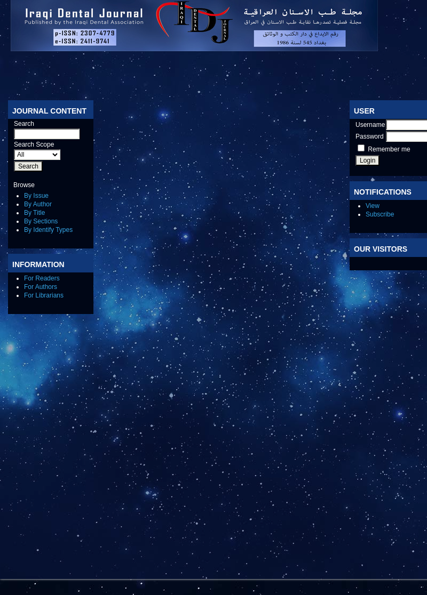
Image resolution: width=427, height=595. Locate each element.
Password (369, 136)
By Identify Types (48, 230)
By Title (34, 212)
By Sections (41, 221)
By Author (38, 204)
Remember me (389, 149)
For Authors (40, 287)
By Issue (36, 195)
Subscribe (380, 214)
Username (370, 124)
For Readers (42, 278)
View (372, 206)
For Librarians (44, 295)
